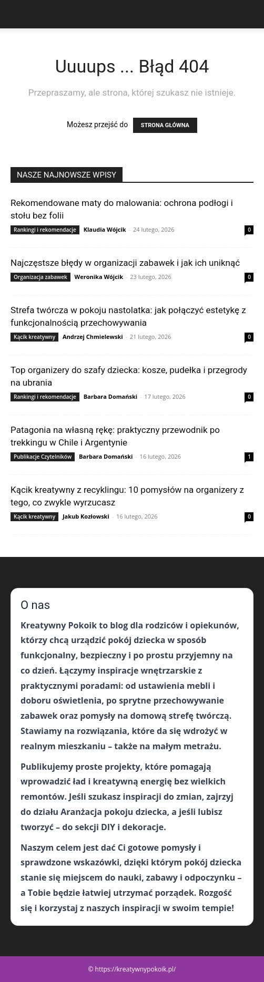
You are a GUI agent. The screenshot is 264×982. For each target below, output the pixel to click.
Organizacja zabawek (40, 277)
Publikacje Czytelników (43, 456)
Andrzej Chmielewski (93, 336)
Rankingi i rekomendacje (45, 229)
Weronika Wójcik (99, 277)
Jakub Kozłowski (86, 516)
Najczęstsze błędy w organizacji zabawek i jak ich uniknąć (125, 262)
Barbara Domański (110, 396)
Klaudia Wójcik (105, 229)
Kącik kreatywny (34, 336)
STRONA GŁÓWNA (165, 125)
